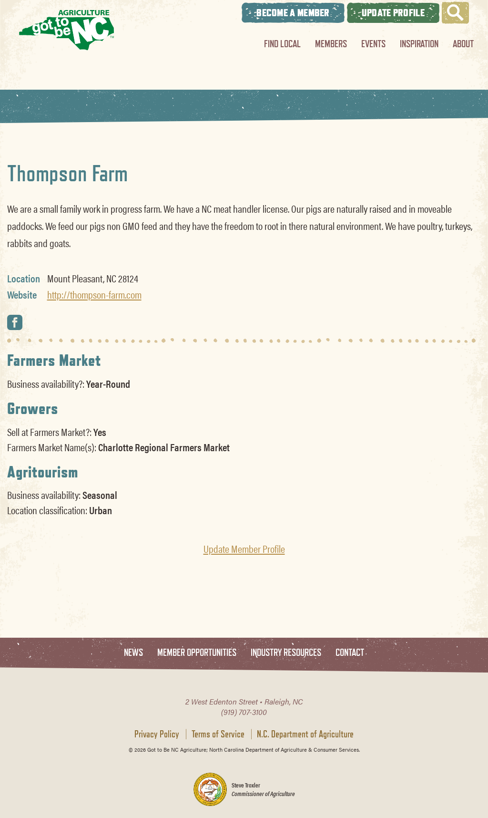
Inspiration (419, 44)
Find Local (282, 44)
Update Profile (393, 13)
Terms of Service (218, 734)
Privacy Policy (156, 734)
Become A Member (293, 13)
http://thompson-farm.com (94, 294)
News (133, 653)
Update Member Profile (244, 548)
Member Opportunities (196, 653)
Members (331, 44)
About (463, 44)
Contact (350, 653)
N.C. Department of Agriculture (305, 734)
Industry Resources (286, 653)
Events (373, 44)
